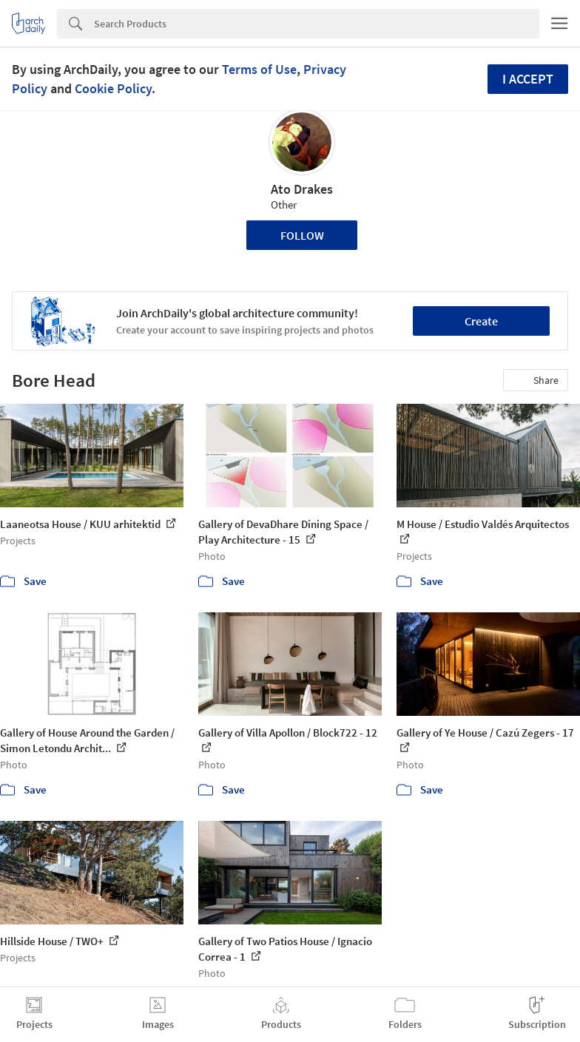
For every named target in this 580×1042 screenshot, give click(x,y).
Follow (302, 235)
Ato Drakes (302, 188)
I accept (527, 78)
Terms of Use (259, 69)
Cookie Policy (113, 88)
